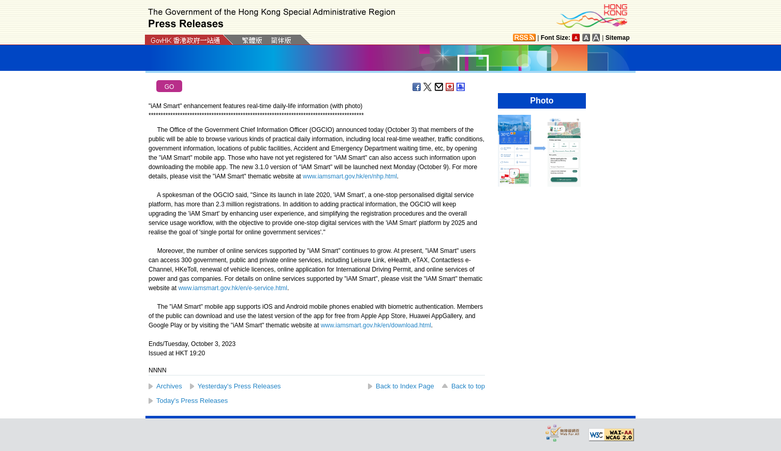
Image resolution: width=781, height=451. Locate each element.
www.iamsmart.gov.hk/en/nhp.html (350, 176)
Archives (169, 386)
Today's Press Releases (192, 400)
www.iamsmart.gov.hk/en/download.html (376, 325)
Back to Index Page (405, 386)
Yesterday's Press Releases (239, 386)
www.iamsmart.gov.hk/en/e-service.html (232, 288)
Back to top (468, 386)
